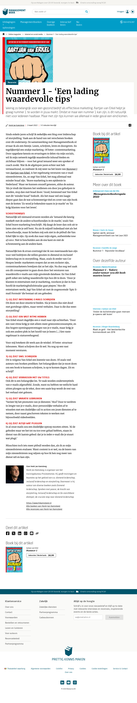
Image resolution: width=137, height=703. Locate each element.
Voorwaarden (11, 617)
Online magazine (14, 34)
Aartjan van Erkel (20, 172)
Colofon (59, 669)
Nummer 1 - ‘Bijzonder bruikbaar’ (109, 251)
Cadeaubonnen (46, 617)
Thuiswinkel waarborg (15, 669)
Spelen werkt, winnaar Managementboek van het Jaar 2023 (110, 234)
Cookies (83, 669)
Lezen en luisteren (14, 628)
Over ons (9, 607)
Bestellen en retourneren (17, 623)
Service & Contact (120, 669)
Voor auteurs (11, 633)
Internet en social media (34, 34)
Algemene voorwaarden (40, 669)
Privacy (71, 669)
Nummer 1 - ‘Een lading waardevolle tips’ (61, 34)
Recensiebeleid (12, 638)
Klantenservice (13, 601)
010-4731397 (129, 22)
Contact (8, 612)
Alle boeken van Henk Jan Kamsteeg (43, 506)
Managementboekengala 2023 (109, 195)
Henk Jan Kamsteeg (16, 125)
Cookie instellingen (99, 669)
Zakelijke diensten (48, 607)
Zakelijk (43, 601)
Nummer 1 (71, 169)
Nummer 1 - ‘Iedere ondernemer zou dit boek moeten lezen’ (109, 273)
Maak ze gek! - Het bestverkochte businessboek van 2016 (109, 330)
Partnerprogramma (14, 644)
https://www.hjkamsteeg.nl (39, 503)
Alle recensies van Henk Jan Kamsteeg (44, 509)
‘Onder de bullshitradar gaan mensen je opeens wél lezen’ (111, 313)
